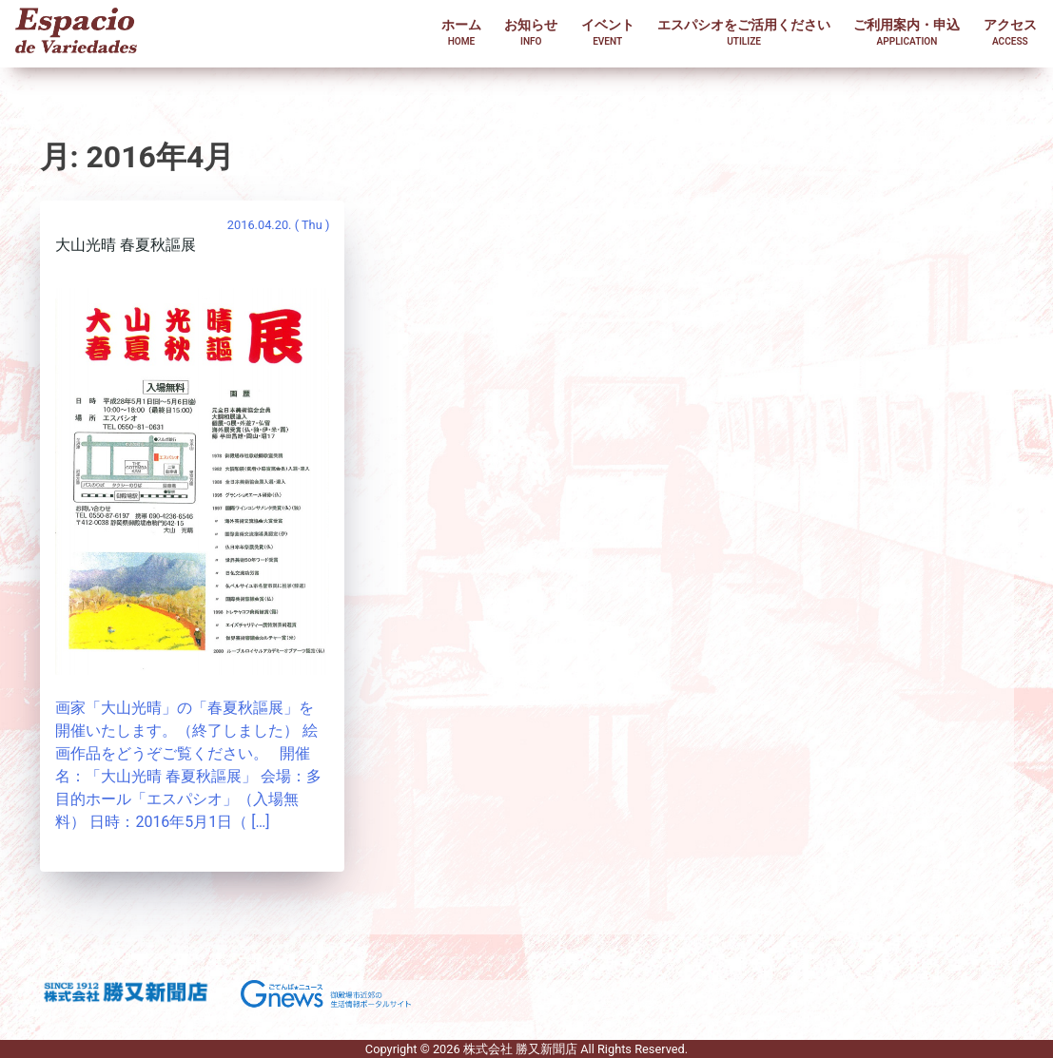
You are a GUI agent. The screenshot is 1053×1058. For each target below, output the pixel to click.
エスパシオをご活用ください (743, 32)
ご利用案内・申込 (906, 32)
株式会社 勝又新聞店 (520, 1049)
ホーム (461, 32)
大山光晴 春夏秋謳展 (125, 245)
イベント (607, 32)
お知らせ (530, 32)
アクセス (1010, 32)
